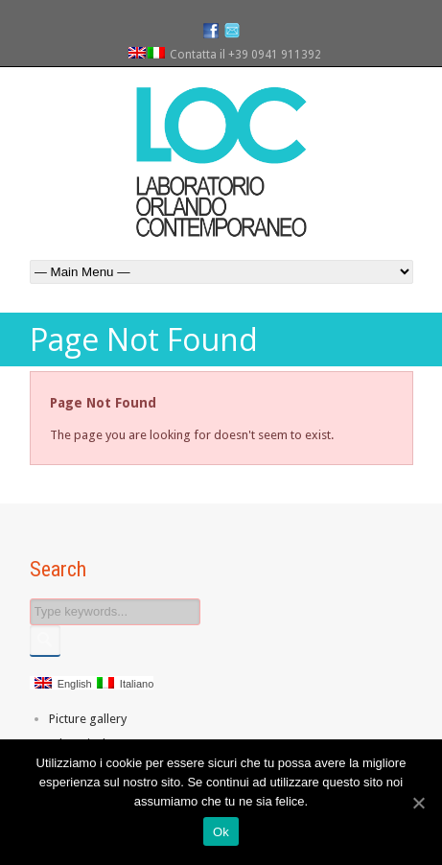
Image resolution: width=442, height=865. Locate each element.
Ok (221, 832)
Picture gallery (88, 719)
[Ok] (418, 802)
